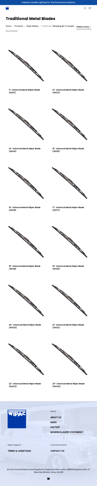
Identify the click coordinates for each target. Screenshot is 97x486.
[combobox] (83, 27)
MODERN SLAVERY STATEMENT (66, 432)
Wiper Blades (32, 26)
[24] (70, 358)
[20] (26, 299)
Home (8, 26)
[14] (26, 123)
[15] (70, 123)
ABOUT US (55, 417)
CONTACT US (57, 451)
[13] (70, 64)
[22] (26, 358)
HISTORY (55, 427)
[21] (70, 299)
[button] (90, 8)
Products (19, 26)
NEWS (53, 422)
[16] (26, 182)
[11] (26, 64)
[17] (70, 182)
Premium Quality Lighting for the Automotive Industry (48, 2)
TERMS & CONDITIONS (19, 451)
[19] (70, 241)
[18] (26, 241)
